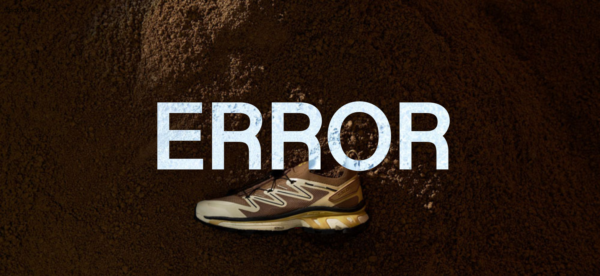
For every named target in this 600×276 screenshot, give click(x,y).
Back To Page (24, 10)
